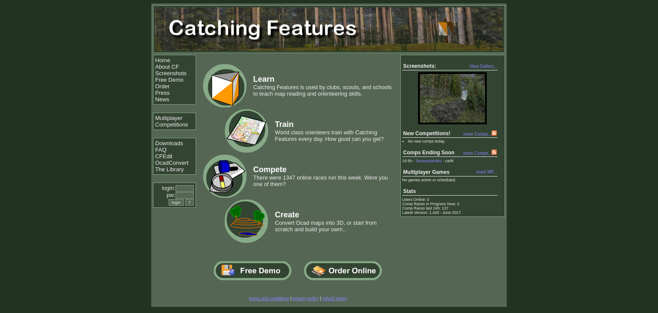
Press (162, 93)
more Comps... (477, 134)
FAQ (160, 150)
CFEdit (164, 156)
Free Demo (169, 80)
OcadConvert (172, 163)
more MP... (486, 172)
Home (162, 60)
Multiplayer (169, 118)
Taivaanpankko (428, 161)
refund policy (334, 298)
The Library (169, 169)
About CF (167, 66)
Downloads (169, 143)
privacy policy (305, 298)
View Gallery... (483, 66)
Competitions (171, 124)
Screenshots (170, 73)
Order (162, 86)
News (162, 99)
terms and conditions (269, 298)
